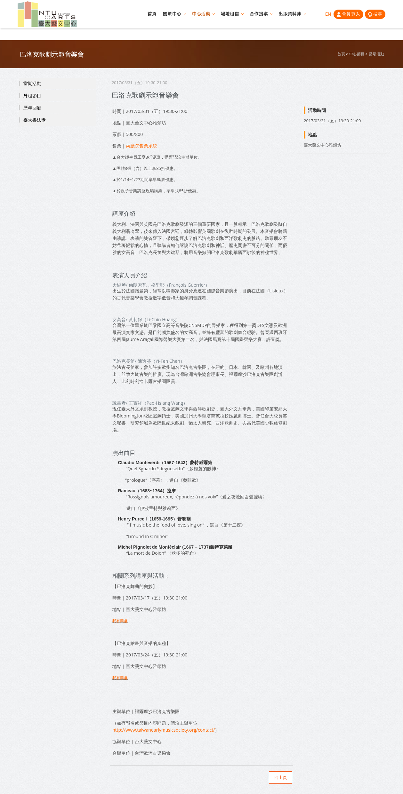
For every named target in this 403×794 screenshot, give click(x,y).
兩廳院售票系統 (141, 146)
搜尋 (377, 15)
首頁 (147, 16)
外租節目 (32, 95)
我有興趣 (120, 620)
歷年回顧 (32, 107)
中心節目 (357, 54)
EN (326, 15)
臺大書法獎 (34, 120)
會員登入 (349, 15)
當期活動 (376, 54)
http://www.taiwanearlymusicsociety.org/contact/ (163, 730)
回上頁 (280, 777)
